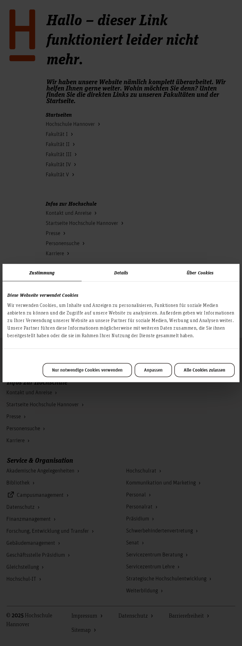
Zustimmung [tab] (42, 272)
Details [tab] (121, 272)
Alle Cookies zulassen (204, 370)
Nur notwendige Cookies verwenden (87, 370)
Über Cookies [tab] (200, 272)
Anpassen (153, 370)
